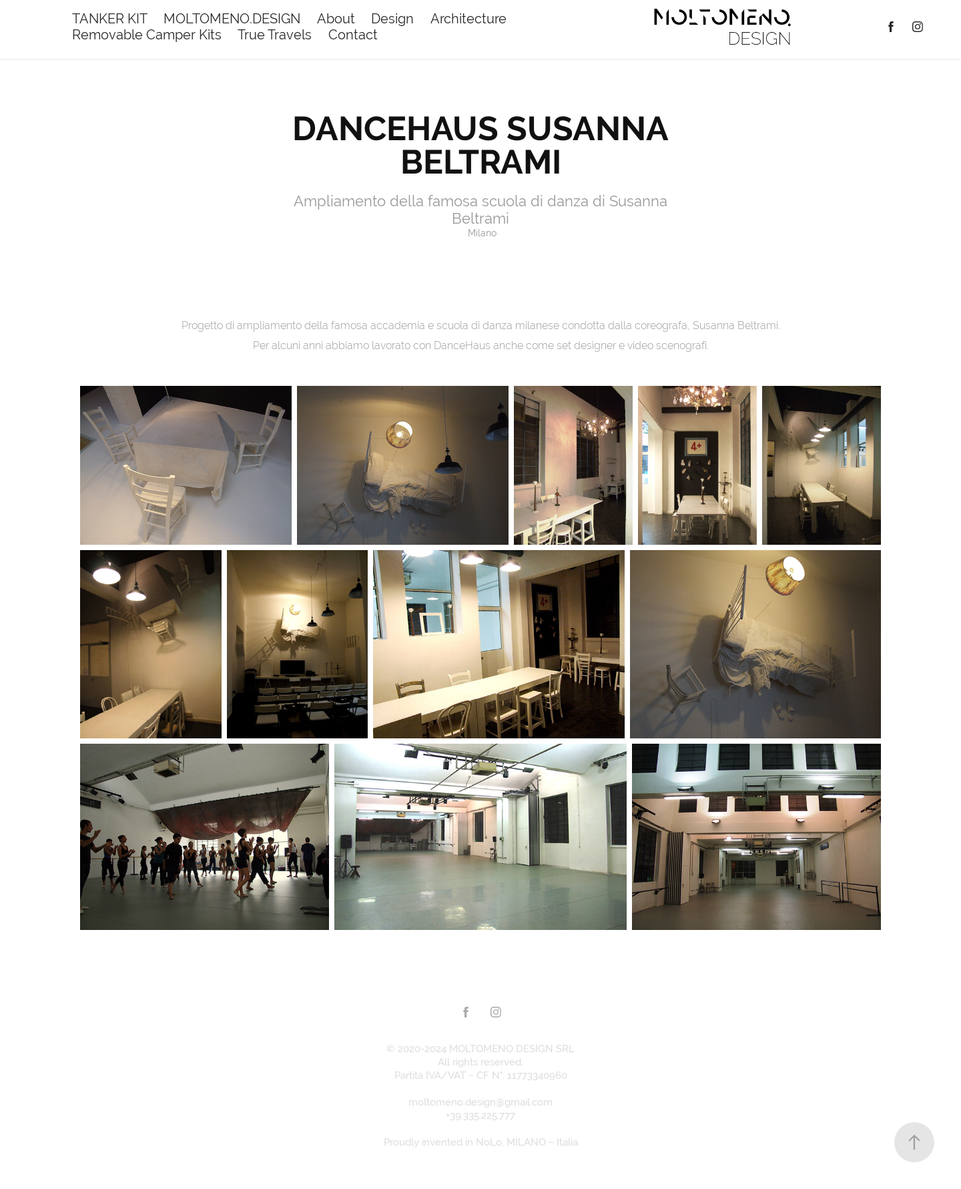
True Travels (275, 34)
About (336, 18)
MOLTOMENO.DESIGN (232, 18)
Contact (353, 34)
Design (392, 18)
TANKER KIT (109, 18)
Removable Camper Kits (147, 34)
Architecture (468, 18)
